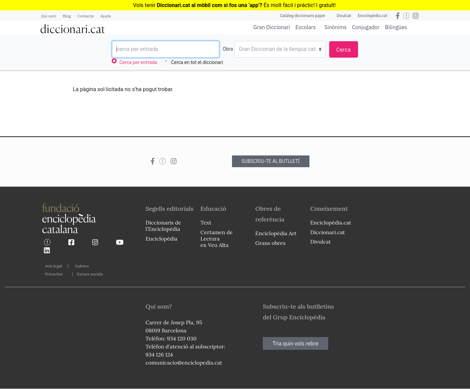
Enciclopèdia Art (276, 233)
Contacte (85, 15)
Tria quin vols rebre (295, 343)
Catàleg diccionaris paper (303, 15)
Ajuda (106, 15)
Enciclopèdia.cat (372, 15)
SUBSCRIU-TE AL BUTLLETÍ (271, 161)
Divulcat (344, 15)
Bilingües (396, 27)
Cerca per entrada (138, 62)
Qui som (48, 15)
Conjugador (365, 27)
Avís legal (53, 265)
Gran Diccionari (271, 27)
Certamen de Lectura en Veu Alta (216, 238)
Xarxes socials (89, 273)
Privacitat (54, 273)
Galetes (82, 265)
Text (206, 222)
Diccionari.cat (327, 232)
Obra (228, 49)
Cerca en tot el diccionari (197, 62)
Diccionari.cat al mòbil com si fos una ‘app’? (209, 5)
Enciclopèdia (161, 238)
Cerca (343, 50)
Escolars (305, 27)
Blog (67, 15)
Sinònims (336, 27)
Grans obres (270, 243)
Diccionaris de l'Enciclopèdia (163, 225)
